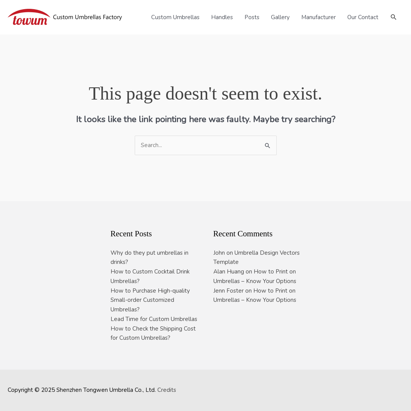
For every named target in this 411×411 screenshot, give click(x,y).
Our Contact (362, 17)
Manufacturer (318, 17)
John (219, 253)
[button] (394, 17)
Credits (166, 390)
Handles (222, 17)
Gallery (280, 17)
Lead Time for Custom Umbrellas (154, 319)
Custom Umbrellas (175, 17)
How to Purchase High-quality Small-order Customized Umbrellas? (150, 300)
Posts (251, 17)
